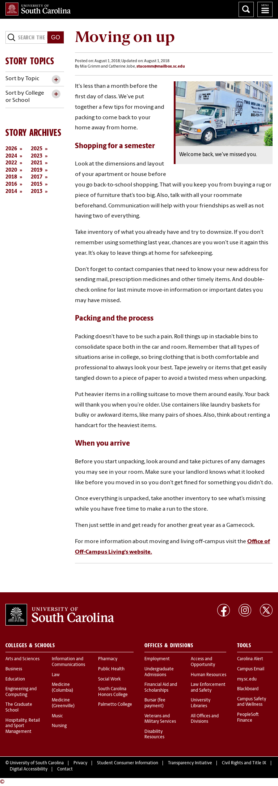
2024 (11, 156)
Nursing (59, 726)
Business (13, 669)
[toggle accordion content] (55, 79)
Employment (157, 659)
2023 (36, 156)
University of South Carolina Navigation (265, 9)
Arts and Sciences (22, 659)
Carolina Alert (250, 659)
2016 (11, 184)
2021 (36, 163)
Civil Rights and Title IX (244, 763)
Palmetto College (115, 705)
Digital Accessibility (28, 769)
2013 (36, 191)
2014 (11, 191)
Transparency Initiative (190, 763)
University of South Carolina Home (38, 9)
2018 (11, 177)
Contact (65, 769)
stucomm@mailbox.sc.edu (160, 67)
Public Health (111, 669)
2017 (36, 177)
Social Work (109, 679)
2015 (36, 184)
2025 (36, 149)
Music (57, 716)
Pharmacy (107, 659)
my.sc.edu (247, 679)
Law (56, 675)
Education (15, 679)
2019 (36, 170)
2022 (11, 163)
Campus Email (250, 669)
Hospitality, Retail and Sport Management (22, 726)
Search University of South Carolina (246, 9)
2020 (11, 170)
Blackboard (247, 689)
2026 (11, 149)
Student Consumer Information (127, 763)
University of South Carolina (37, 763)
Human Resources (208, 675)
